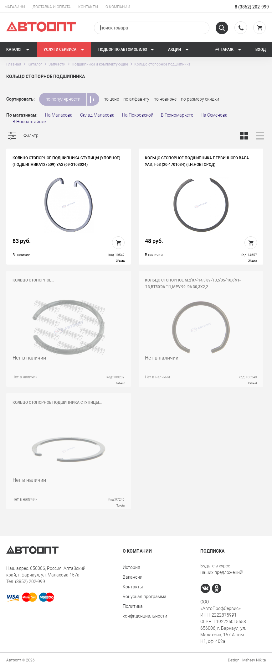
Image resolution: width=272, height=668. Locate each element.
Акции (178, 49)
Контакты (88, 7)
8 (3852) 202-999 (252, 6)
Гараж (228, 49)
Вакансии (132, 577)
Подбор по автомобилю (126, 49)
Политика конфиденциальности (145, 611)
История (131, 567)
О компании (117, 7)
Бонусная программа (145, 596)
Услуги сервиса (64, 49)
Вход (260, 49)
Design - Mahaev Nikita (247, 660)
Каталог (18, 49)
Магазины (14, 7)
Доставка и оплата (52, 7)
